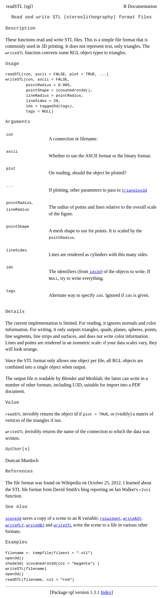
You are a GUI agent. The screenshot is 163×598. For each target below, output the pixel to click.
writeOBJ (35, 525)
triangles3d (134, 190)
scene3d (13, 518)
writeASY (132, 518)
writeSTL (63, 525)
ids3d (95, 271)
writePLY (14, 525)
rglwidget (110, 518)
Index (106, 592)
